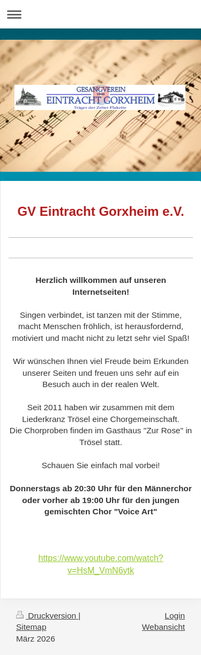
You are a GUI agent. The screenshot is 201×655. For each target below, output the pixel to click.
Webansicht (163, 626)
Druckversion (47, 615)
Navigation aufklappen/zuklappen (100, 14)
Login (175, 615)
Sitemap (31, 626)
